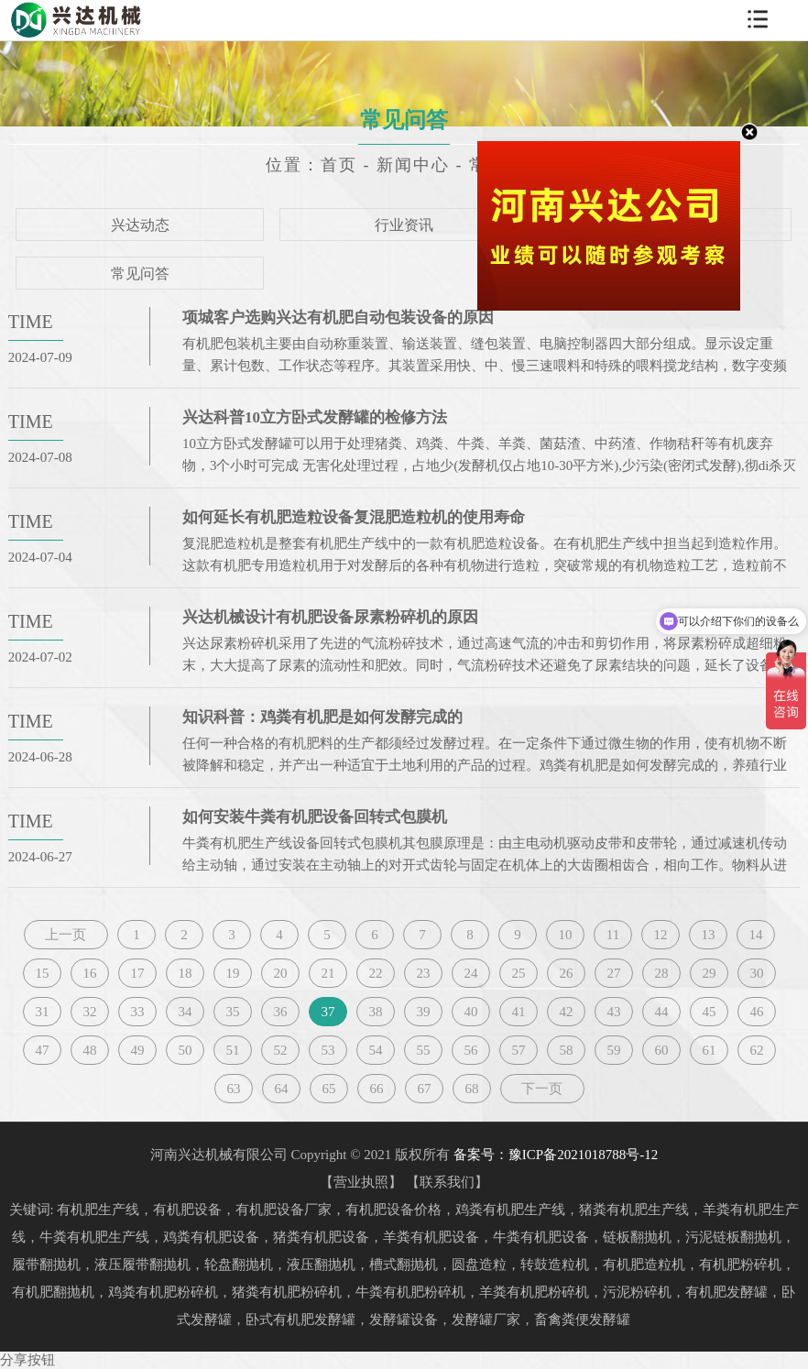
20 (280, 973)
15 (42, 973)
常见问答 (140, 273)
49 (137, 1050)
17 (137, 973)
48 (89, 1050)
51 (232, 1050)
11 (612, 934)
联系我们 (447, 1182)
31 (42, 1011)
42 (566, 1011)
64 (281, 1088)
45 (708, 1011)
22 (375, 973)
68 (471, 1088)
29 (708, 973)
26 (566, 973)
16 (89, 973)
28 (661, 973)
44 (661, 1011)
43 (613, 1011)
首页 (339, 165)
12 (660, 934)
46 (756, 1011)
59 (613, 1050)
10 (565, 934)
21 (327, 973)
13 (708, 934)
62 (756, 1050)
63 (233, 1088)
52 (280, 1050)
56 (470, 1050)
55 (423, 1050)
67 (424, 1088)
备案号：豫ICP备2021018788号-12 (555, 1154)
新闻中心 (413, 165)
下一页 (541, 1088)
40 (470, 1011)
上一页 (65, 934)
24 (470, 973)
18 (184, 973)
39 (423, 1011)
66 (376, 1088)
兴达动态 (140, 225)
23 (423, 973)
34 (184, 1011)
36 (280, 1011)
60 (661, 1050)
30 (756, 973)
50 (184, 1050)
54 (375, 1050)
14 (755, 934)
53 (327, 1050)
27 (613, 973)
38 (375, 1011)
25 (518, 973)
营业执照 (360, 1182)
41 (518, 1011)
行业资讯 (404, 225)
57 (518, 1050)
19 (232, 973)
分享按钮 (27, 1360)
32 (89, 1011)
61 (708, 1050)
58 (566, 1050)
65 (328, 1088)
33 (137, 1011)
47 (42, 1050)
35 (232, 1011)
